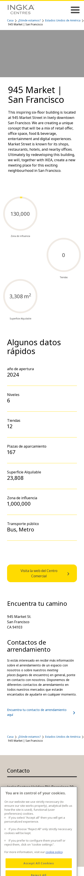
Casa (10, 20)
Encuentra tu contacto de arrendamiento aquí (42, 712)
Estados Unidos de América (62, 20)
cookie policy (54, 858)
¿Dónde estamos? (29, 20)
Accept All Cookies (38, 870)
